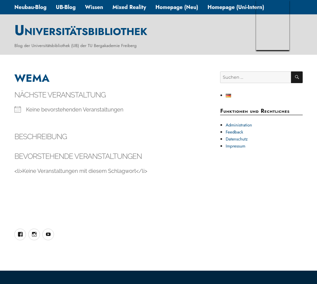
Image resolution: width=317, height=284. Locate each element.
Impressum (235, 146)
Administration (239, 125)
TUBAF (272, 25)
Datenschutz (237, 139)
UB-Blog (66, 7)
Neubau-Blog (30, 7)
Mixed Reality (129, 7)
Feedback (234, 132)
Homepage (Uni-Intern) (235, 7)
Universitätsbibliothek (80, 30)
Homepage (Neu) (177, 7)
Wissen (94, 7)
